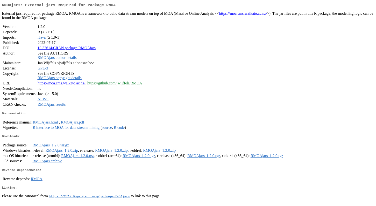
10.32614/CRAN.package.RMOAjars (66, 49)
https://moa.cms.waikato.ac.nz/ (243, 14)
